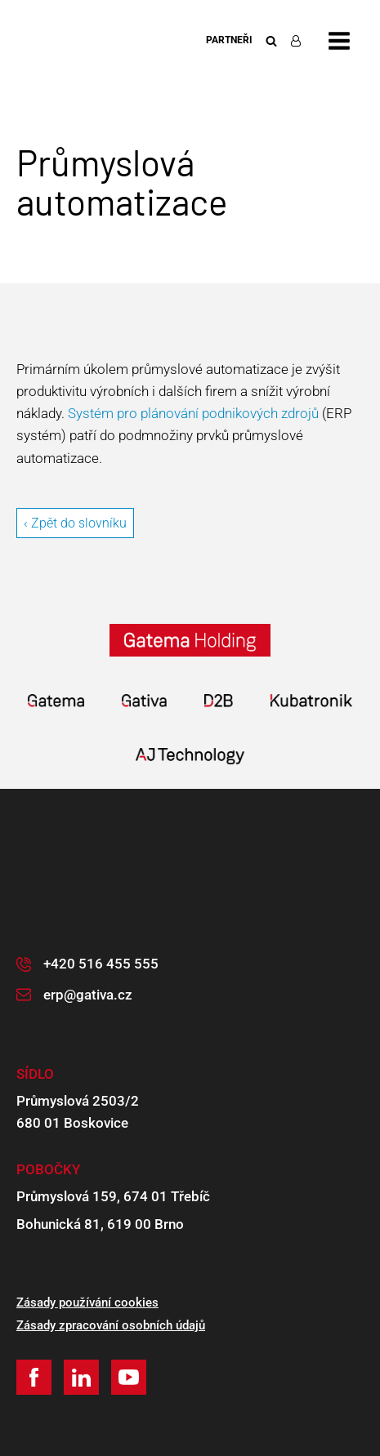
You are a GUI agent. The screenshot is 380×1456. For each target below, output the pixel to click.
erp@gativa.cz (87, 994)
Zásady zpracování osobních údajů (110, 1325)
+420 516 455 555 (101, 963)
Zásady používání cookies (87, 1302)
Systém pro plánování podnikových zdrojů (193, 413)
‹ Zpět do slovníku (75, 523)
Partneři (229, 40)
